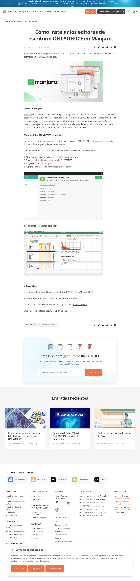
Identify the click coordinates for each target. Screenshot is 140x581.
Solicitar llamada (120, 513)
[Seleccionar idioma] (134, 11)
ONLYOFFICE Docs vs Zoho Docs (91, 502)
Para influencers (37, 535)
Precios (48, 11)
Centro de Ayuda (61, 525)
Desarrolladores (36, 11)
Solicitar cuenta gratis (38, 518)
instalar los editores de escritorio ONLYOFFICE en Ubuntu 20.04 (63, 292)
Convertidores (13, 521)
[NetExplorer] (69, 503)
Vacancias (34, 538)
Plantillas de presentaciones (11, 514)
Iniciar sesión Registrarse (111, 11)
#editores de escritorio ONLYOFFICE (41, 324)
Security (59, 492)
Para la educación (39, 492)
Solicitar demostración (63, 541)
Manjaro (28, 114)
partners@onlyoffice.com (123, 504)
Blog (7, 21)
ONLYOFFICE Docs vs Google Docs (92, 499)
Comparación (85, 492)
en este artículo (80, 304)
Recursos (65, 11)
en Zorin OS (76, 298)
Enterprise (23, 11)
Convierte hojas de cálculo (16, 531)
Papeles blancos (61, 535)
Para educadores (37, 499)
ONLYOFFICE (17, 21)
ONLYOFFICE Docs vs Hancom (90, 516)
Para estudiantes (37, 496)
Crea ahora (93, 373)
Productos (12, 11)
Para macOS (61, 479)
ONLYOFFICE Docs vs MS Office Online (93, 496)
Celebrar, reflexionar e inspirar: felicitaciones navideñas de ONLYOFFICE (24, 436)
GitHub (64, 310)
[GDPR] (63, 503)
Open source (31, 21)
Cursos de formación (62, 528)
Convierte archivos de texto (14, 526)
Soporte (58, 538)
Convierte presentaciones (15, 534)
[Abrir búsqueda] (128, 11)
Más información (42, 561)
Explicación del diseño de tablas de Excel (114, 434)
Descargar (90, 11)
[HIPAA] (57, 503)
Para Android (83, 479)
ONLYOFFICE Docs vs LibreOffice (91, 506)
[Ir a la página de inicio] (4, 11)
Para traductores (37, 531)
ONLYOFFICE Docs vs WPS (89, 509)
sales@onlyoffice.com (122, 498)
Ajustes (36, 569)
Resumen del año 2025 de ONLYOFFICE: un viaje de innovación (66, 436)
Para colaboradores (38, 528)
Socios (56, 11)
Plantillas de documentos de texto (15, 502)
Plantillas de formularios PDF (15, 497)
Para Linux (41, 479)
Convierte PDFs (11, 537)
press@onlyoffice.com (122, 509)
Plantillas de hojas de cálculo (14, 508)
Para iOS (103, 479)
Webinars (58, 531)
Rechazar (19, 569)
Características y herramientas (37, 513)
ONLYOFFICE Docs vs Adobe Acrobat (93, 512)
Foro (56, 522)
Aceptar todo (55, 569)
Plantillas (11, 492)
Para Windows (19, 479)
